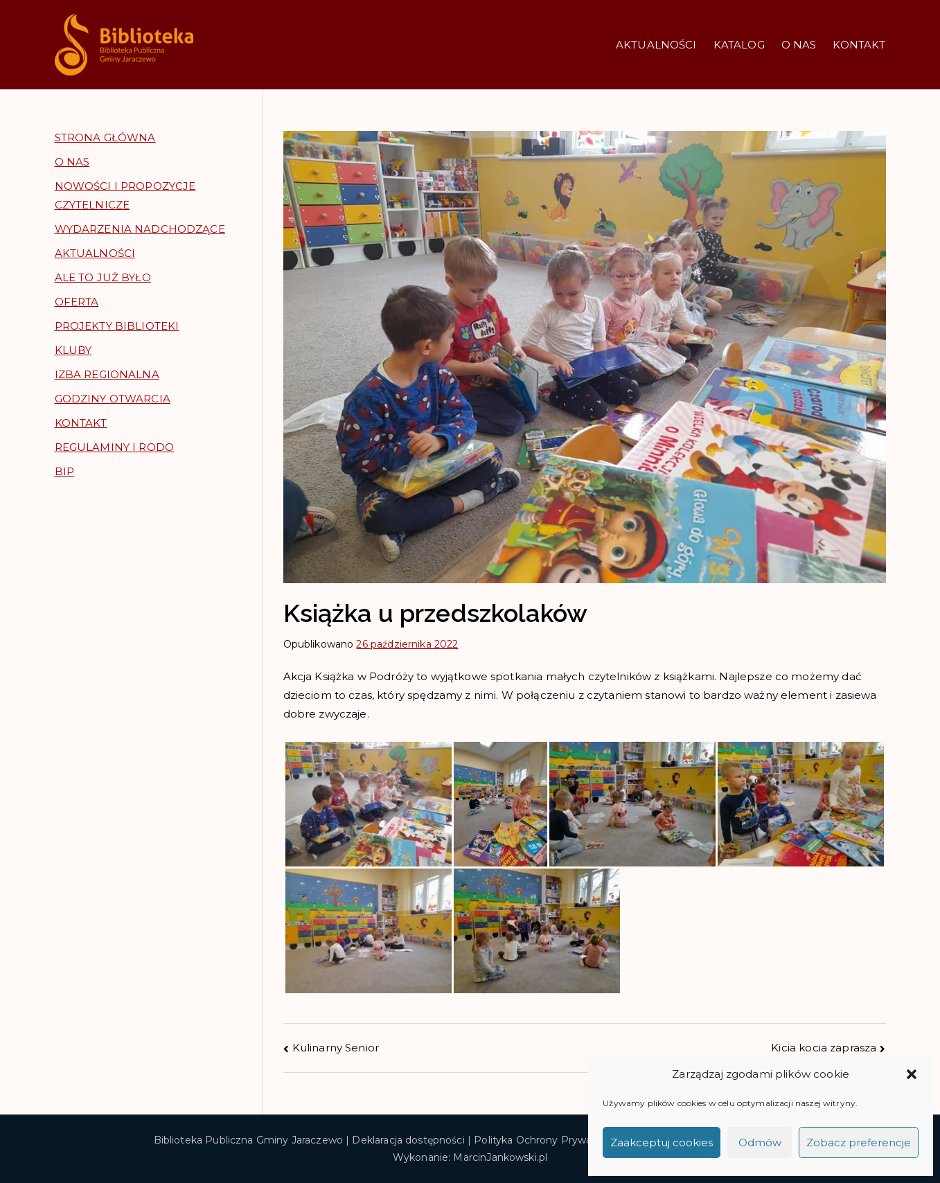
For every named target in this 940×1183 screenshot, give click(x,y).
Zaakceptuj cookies (661, 1142)
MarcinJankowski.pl (500, 1157)
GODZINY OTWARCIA (112, 398)
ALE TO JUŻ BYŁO (103, 277)
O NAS (799, 44)
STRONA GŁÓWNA (105, 137)
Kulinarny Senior (335, 1047)
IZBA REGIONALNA (107, 374)
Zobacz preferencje (858, 1142)
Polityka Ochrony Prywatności (547, 1140)
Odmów (759, 1142)
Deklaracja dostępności (408, 1140)
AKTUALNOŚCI (656, 44)
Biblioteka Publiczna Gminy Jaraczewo (248, 1140)
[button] (912, 1074)
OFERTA (77, 301)
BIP (64, 471)
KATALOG (739, 44)
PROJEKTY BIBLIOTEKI (117, 325)
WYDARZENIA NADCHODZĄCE (140, 228)
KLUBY (73, 350)
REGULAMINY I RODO (115, 447)
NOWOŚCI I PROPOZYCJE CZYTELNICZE (125, 195)
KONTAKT (859, 44)
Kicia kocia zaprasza (823, 1047)
